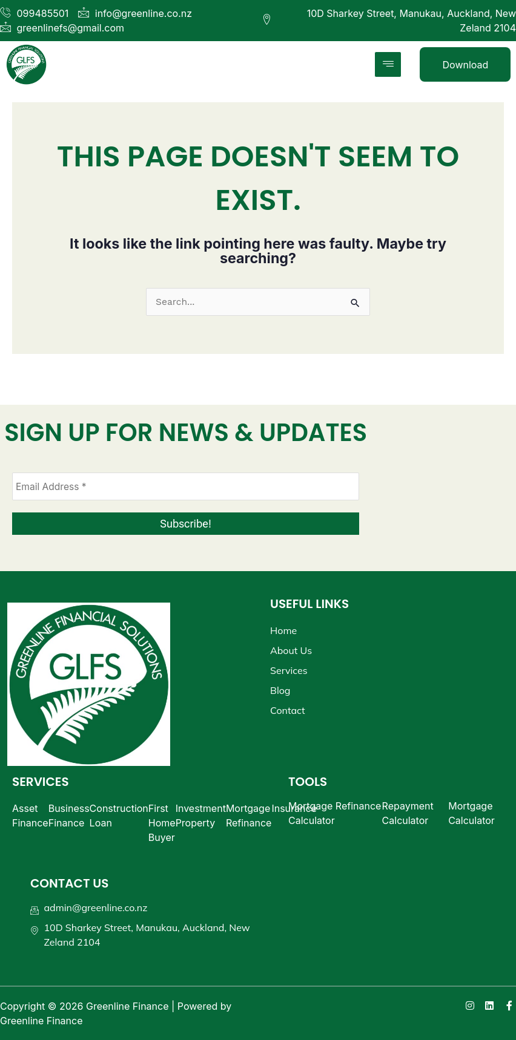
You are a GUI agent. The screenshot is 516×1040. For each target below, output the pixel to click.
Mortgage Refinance (249, 815)
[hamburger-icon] (388, 64)
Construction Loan (119, 815)
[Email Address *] (185, 486)
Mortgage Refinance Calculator (334, 813)
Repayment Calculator (408, 813)
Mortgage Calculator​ (471, 813)
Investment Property (201, 815)
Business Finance (69, 815)
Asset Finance (30, 815)
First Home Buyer (162, 822)
